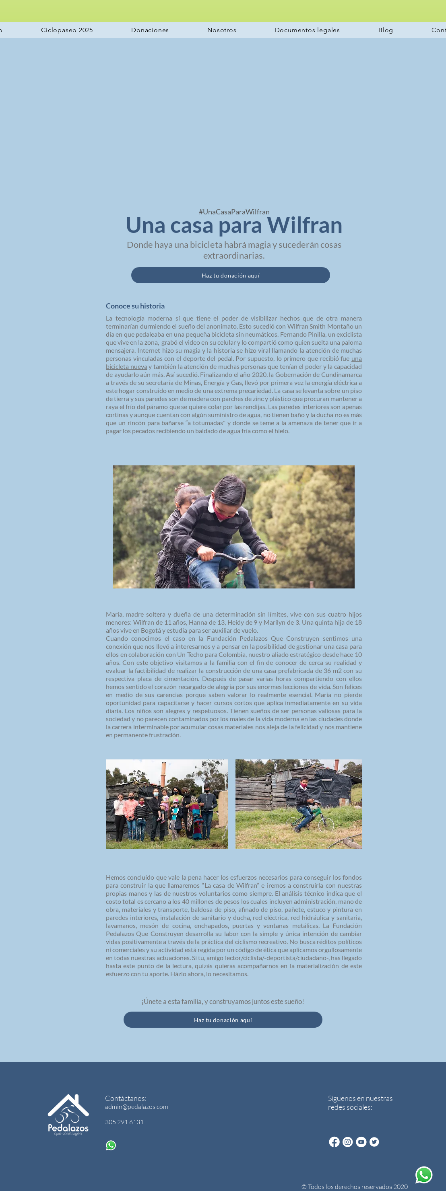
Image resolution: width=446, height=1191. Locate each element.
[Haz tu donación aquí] (230, 275)
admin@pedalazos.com (136, 1107)
